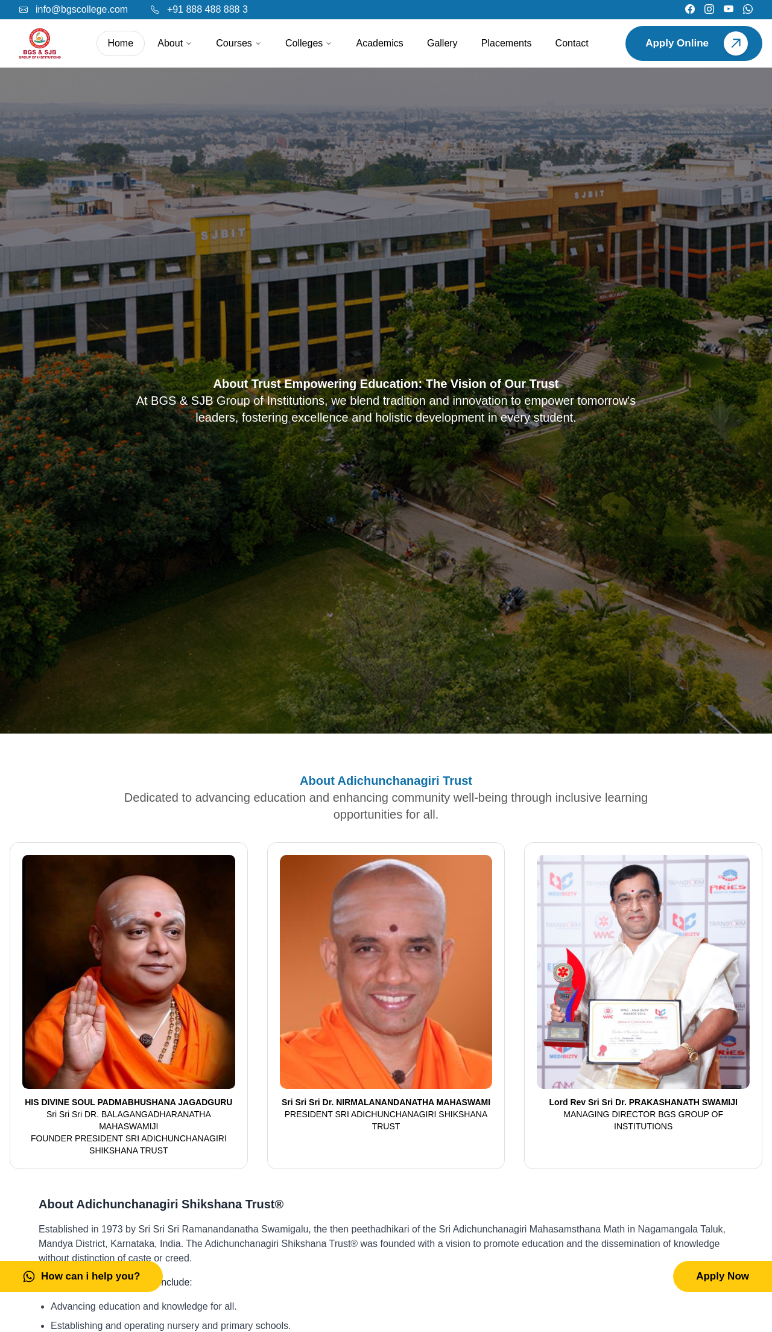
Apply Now (722, 1276)
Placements (506, 43)
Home (120, 43)
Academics (379, 43)
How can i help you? (81, 1276)
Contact (572, 43)
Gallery (442, 43)
